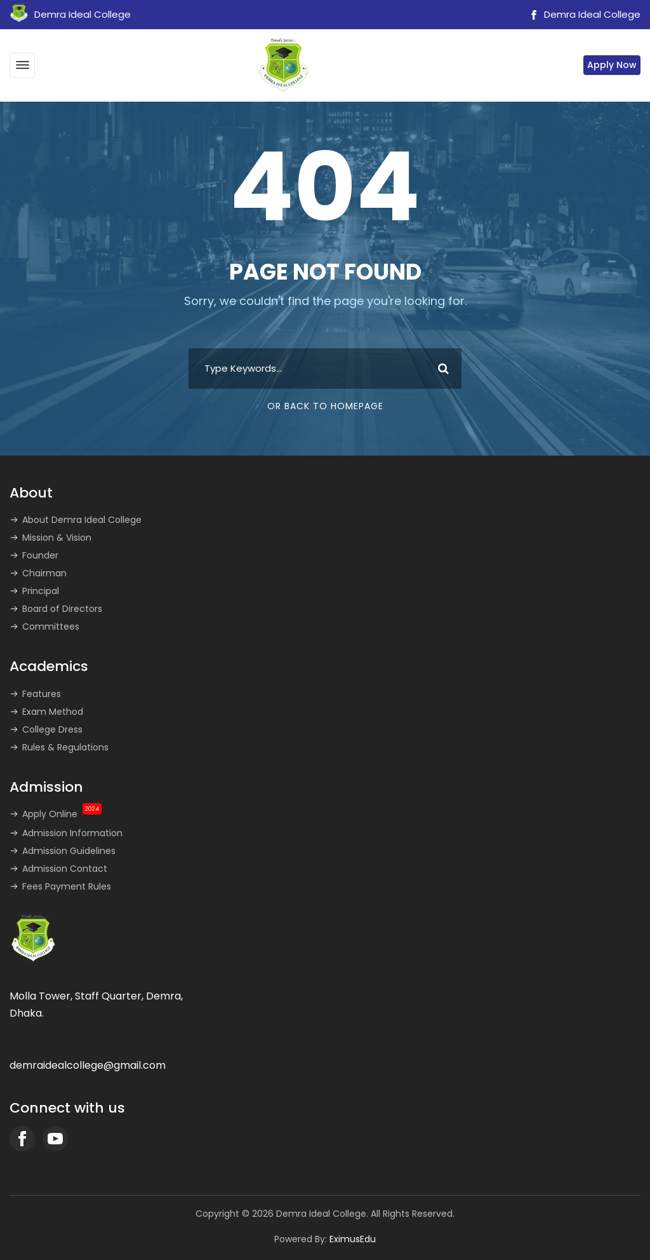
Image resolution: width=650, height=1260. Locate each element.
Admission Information (72, 833)
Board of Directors (62, 608)
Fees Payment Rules (66, 886)
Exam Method (52, 711)
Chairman (44, 573)
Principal (40, 591)
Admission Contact (64, 868)
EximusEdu (352, 1239)
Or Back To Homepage (325, 406)
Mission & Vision (56, 537)
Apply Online (62, 814)
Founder (40, 555)
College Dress (52, 729)
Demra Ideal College (583, 14)
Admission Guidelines (69, 850)
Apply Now (612, 64)
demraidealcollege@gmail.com (88, 1065)
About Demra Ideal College (82, 519)
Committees (50, 626)
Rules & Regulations (65, 747)
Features (41, 694)
